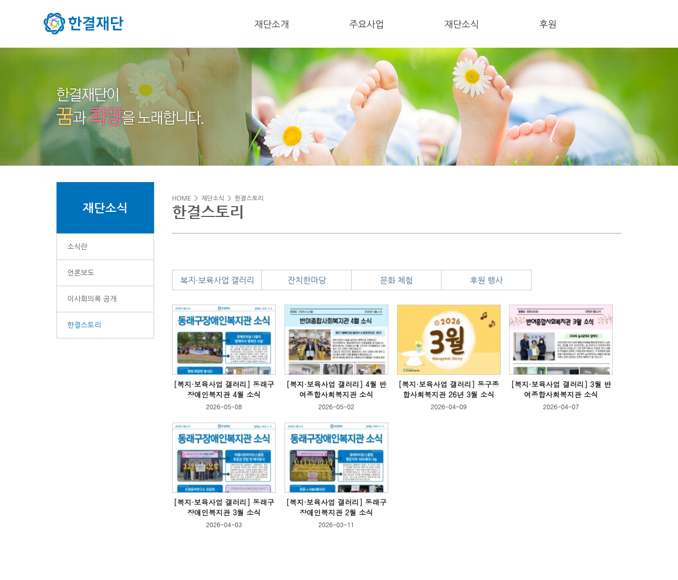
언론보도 (81, 272)
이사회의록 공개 (92, 299)
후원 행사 (486, 280)
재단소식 (461, 24)
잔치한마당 (307, 280)
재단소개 (271, 24)
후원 (548, 24)
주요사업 (366, 24)
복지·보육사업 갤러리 (217, 280)
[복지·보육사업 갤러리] (212, 384)
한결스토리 (84, 325)
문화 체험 (396, 280)
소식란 (77, 246)
